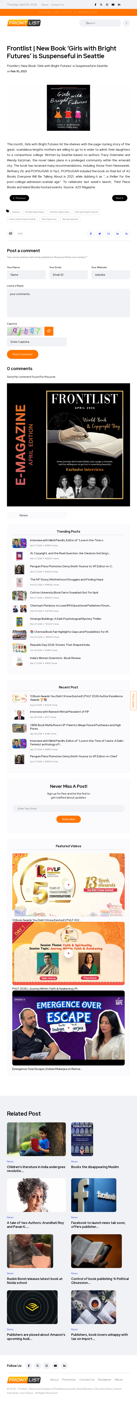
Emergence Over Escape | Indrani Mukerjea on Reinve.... (47, 1069)
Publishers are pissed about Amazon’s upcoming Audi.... (36, 1337)
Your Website (99, 267)
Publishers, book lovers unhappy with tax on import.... (99, 1337)
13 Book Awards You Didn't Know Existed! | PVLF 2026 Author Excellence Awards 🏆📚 (76, 698)
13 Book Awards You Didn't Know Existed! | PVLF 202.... (46, 920)
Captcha (12, 323)
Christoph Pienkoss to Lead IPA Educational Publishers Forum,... (70, 606)
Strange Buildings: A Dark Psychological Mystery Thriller (65, 619)
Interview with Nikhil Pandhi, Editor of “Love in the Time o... (67, 540)
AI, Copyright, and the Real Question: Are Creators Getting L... (70, 553)
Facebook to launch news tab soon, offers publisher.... (98, 1225)
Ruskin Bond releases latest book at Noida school (35, 1281)
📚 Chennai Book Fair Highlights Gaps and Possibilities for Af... (70, 632)
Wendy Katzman (70, 219)
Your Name (13, 267)
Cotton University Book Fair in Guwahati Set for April (64, 592)
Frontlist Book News (34, 212)
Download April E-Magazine (68, 12)
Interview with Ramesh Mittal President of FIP (59, 712)
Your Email (55, 267)
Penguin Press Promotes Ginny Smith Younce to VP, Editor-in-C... (72, 566)
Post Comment (23, 354)
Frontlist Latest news (59, 212)
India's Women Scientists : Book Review (55, 658)
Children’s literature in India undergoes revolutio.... (36, 1169)
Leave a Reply (15, 285)
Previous (19, 198)
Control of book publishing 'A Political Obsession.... (100, 1281)
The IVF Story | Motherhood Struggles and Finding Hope (66, 579)
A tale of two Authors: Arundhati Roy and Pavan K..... (35, 1225)
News (10, 1161)
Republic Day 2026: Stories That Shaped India (60, 645)
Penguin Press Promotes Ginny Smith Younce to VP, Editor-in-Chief (73, 756)
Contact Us (57, 4)
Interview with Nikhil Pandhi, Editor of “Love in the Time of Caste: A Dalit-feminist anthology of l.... (77, 742)
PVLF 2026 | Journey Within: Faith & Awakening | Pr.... (46, 989)
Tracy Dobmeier (49, 219)
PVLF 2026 (133, 701)
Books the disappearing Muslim (95, 1167)
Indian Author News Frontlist (22, 219)
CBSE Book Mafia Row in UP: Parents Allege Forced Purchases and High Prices (75, 726)
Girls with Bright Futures (86, 212)
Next (120, 198)
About (44, 4)
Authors (15, 212)
